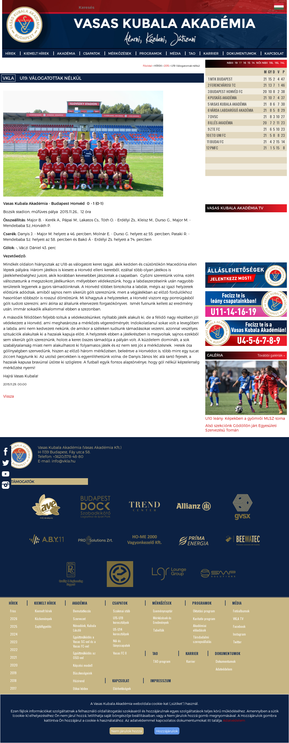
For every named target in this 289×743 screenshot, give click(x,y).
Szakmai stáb (121, 611)
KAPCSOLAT (274, 53)
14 (253, 62)
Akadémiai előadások (199, 627)
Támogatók (22, 481)
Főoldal (147, 65)
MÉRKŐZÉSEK (119, 53)
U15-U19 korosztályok (121, 620)
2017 (13, 688)
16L (277, 62)
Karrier (190, 661)
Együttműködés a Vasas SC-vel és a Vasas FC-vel (84, 641)
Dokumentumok (225, 661)
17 (240, 62)
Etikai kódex (80, 688)
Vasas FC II (120, 653)
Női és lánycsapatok (121, 643)
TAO (192, 53)
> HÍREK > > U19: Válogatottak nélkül (171, 65)
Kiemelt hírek (43, 611)
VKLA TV (238, 618)
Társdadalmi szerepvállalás (202, 639)
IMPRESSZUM (160, 680)
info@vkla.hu (63, 461)
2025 (13, 626)
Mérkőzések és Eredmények (162, 620)
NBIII (230, 62)
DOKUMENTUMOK (241, 53)
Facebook (239, 626)
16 (244, 62)
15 (249, 62)
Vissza (8, 396)
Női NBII (262, 62)
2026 (13, 618)
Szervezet (79, 618)
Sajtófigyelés (43, 626)
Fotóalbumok (241, 611)
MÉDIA (175, 53)
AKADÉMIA (66, 53)
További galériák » (271, 355)
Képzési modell (83, 665)
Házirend (79, 680)
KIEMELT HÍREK (36, 53)
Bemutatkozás (82, 611)
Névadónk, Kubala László (84, 627)
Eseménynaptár (162, 611)
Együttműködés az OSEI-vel (84, 655)
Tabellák (158, 630)
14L (282, 62)
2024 (14, 634)
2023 (13, 642)
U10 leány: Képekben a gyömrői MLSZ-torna (245, 418)
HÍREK (10, 53)
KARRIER (211, 53)
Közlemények (43, 618)
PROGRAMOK (150, 53)
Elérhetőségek (122, 688)
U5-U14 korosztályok (121, 631)
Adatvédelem (234, 720)
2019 (13, 672)
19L (271, 62)
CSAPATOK (91, 53)
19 (236, 62)
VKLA (8, 78)
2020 (14, 665)
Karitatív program (204, 618)
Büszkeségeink (82, 673)
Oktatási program (204, 611)
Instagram (239, 634)
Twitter (237, 642)
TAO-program (161, 661)
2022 (14, 649)
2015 (166, 65)
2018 (13, 680)
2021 (13, 657)
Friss (13, 611)
